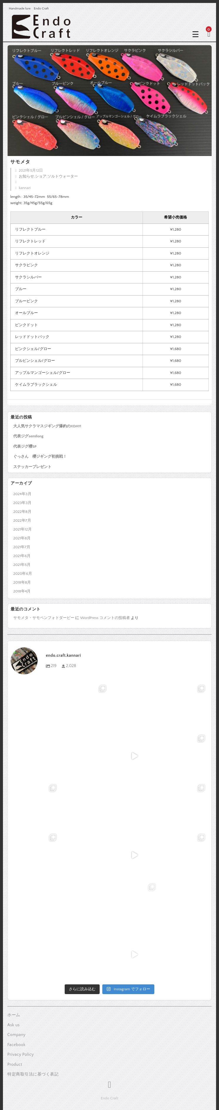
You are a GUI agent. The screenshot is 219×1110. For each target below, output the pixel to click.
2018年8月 (22, 582)
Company (16, 1034)
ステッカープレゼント (32, 467)
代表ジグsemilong (28, 436)
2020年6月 (22, 574)
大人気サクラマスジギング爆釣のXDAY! (47, 426)
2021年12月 (22, 529)
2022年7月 (22, 520)
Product (14, 1064)
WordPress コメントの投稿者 (105, 618)
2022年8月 (22, 512)
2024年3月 (22, 494)
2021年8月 (22, 538)
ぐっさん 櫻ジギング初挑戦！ (40, 456)
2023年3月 (22, 503)
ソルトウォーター (62, 176)
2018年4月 (22, 591)
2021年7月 (21, 547)
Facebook (16, 1044)
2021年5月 (22, 565)
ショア (40, 176)
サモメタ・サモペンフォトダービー (43, 618)
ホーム (13, 1015)
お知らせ (26, 176)
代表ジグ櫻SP (24, 446)
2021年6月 (22, 556)
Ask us (13, 1025)
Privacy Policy (20, 1054)
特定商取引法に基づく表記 (32, 1074)
